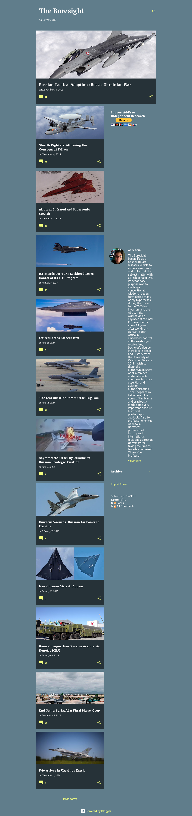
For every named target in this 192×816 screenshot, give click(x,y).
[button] (151, 97)
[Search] (154, 11)
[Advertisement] (131, 188)
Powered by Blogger (96, 811)
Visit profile (134, 460)
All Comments (124, 506)
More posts (70, 799)
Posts (119, 503)
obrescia (134, 250)
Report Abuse (119, 484)
